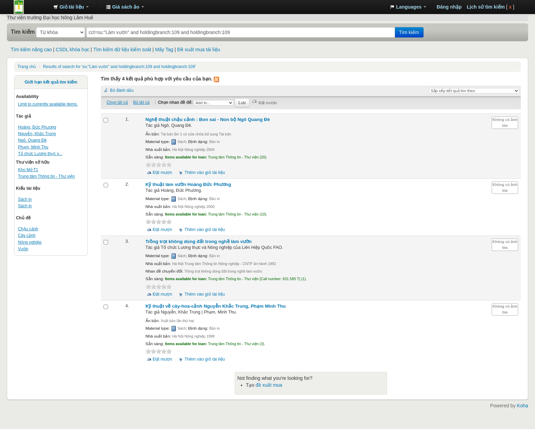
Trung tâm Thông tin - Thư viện (31, 7)
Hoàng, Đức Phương (37, 127)
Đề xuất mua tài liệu (198, 49)
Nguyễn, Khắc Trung (37, 133)
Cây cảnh (26, 235)
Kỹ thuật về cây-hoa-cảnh (216, 306)
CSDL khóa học (72, 49)
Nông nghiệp (29, 242)
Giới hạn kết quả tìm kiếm (51, 82)
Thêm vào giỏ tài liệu (204, 172)
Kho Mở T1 (28, 169)
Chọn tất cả (117, 102)
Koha (522, 405)
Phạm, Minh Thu (33, 147)
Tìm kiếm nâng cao (31, 49)
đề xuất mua (269, 385)
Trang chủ (27, 66)
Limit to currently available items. (48, 104)
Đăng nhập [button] (449, 7)
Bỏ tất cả (141, 102)
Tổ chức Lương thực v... (40, 153)
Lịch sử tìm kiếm (486, 7)
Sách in (25, 199)
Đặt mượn (162, 172)
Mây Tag (164, 49)
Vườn (23, 248)
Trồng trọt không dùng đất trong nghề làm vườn (199, 241)
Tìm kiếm (23, 32)
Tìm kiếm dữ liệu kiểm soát (122, 49)
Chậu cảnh (28, 229)
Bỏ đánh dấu (121, 90)
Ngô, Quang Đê (32, 140)
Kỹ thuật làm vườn (188, 184)
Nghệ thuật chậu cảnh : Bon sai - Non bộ (208, 119)
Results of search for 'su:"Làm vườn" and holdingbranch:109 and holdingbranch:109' (119, 66)
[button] (71, 7)
